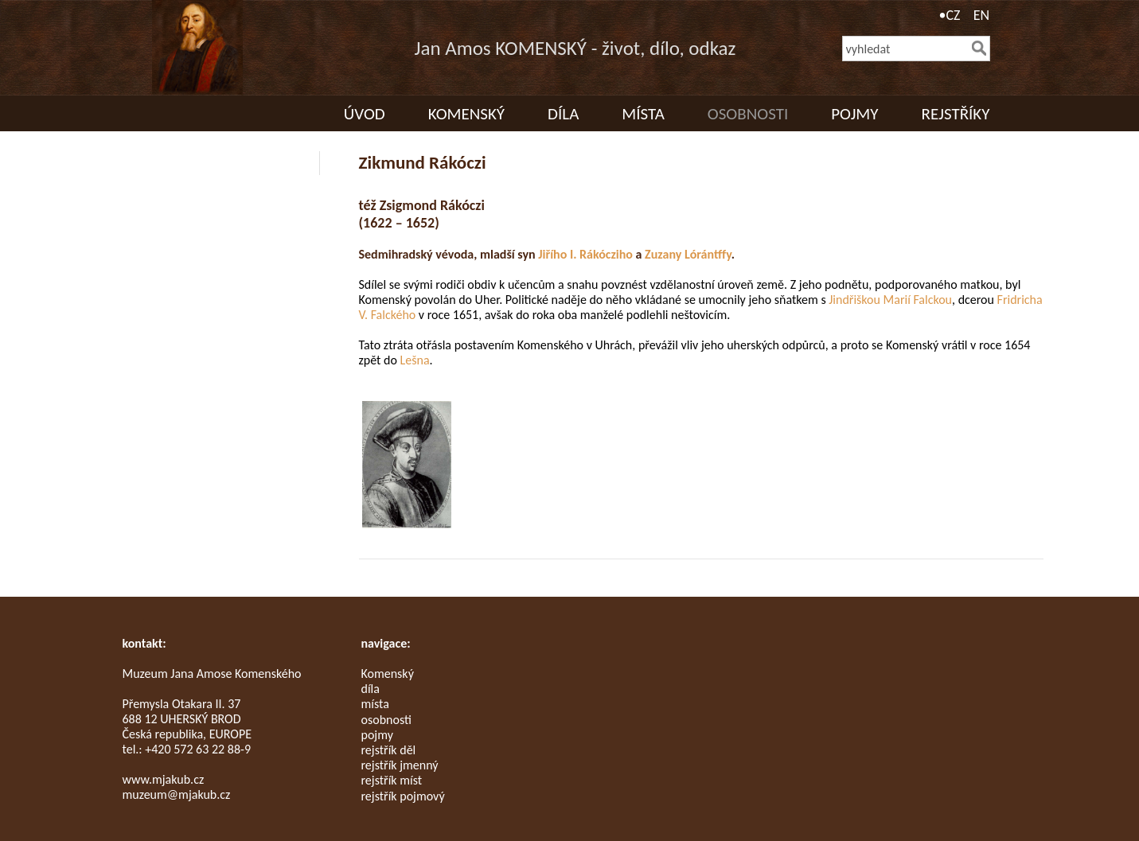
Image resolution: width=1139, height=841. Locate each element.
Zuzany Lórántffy (688, 254)
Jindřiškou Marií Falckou (890, 299)
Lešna (415, 360)
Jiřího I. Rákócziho (585, 254)
